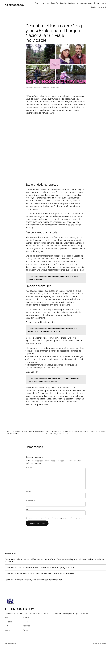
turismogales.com (37, 87)
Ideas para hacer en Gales (51, 87)
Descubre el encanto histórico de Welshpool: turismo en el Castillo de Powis (39, 573)
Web (27, 509)
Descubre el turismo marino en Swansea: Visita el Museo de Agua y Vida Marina (40, 567)
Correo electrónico (31, 500)
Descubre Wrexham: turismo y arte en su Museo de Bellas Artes (33, 580)
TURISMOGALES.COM (14, 5)
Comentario (29, 467)
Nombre (28, 491)
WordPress (103, 643)
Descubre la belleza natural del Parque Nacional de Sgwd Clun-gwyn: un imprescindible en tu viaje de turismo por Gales (54, 560)
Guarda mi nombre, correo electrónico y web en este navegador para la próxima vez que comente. (55, 518)
